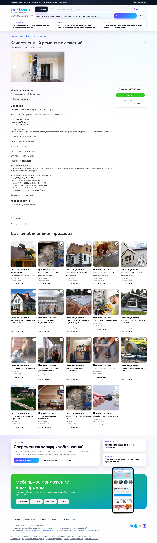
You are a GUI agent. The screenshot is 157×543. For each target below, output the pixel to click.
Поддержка (63, 2)
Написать (130, 95)
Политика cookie (91, 539)
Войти (142, 16)
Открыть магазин (50, 460)
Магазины (26, 2)
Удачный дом (127, 100)
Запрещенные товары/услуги (33, 539)
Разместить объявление (125, 16)
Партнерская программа (73, 539)
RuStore (63, 502)
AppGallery (50, 502)
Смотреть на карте (20, 99)
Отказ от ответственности (21, 536)
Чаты (55, 2)
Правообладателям (54, 539)
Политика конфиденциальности (61, 536)
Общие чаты (29, 519)
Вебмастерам (69, 519)
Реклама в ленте (139, 2)
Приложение (47, 2)
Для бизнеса (36, 2)
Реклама (67, 460)
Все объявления (16, 2)
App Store (36, 502)
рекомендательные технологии (46, 530)
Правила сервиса (40, 536)
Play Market (22, 502)
